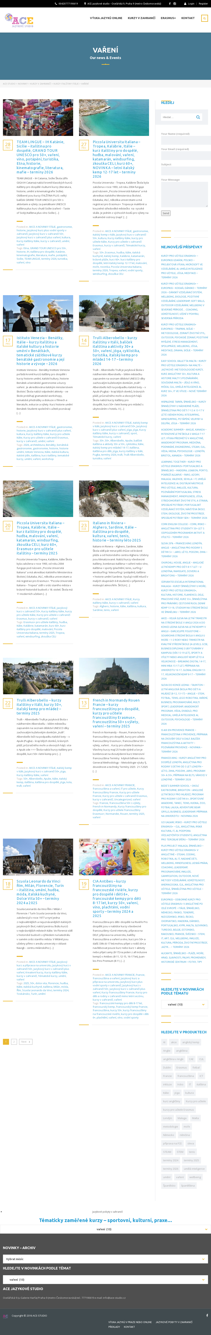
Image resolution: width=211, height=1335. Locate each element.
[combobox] (184, 1004)
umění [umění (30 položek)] (166, 1177)
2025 (26, 983)
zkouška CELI (115, 274)
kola (69, 782)
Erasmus (110, 252)
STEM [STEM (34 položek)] (180, 1152)
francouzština (101, 1010)
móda (64, 986)
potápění (61, 255)
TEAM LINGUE (32, 258)
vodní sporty (135, 270)
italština (35, 455)
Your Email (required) (184, 153)
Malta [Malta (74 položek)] (195, 1118)
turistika (62, 258)
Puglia (96, 454)
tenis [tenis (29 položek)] (192, 1152)
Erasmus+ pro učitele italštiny (41, 622)
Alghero (104, 606)
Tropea (113, 270)
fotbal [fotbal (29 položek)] (196, 1067)
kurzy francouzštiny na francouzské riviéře (119, 1012)
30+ (102, 440)
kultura (66, 237)
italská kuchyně (33, 986)
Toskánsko (23, 994)
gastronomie (64, 226)
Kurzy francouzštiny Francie (118, 992)
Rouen (124, 813)
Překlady (114, 1327)
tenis (107, 610)
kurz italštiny (49, 455)
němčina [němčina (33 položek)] (185, 1135)
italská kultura (60, 452)
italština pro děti (102, 451)
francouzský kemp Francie (131, 1006)
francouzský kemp (104, 1006)
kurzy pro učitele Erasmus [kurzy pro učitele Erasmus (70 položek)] (178, 1109)
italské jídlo (23, 455)
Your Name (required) (184, 138)
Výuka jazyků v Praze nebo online (130, 1322)
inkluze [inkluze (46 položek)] (167, 1084)
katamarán (137, 256)
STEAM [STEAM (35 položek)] (167, 1152)
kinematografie (26, 255)
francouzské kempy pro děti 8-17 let (121, 1003)
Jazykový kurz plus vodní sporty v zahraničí (118, 983)
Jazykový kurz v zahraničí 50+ (46, 234)
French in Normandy (105, 806)
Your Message (184, 192)
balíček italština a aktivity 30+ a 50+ (117, 442)
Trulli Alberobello (134, 454)
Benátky (51, 445)
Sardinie (98, 610)
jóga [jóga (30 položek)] (177, 1093)
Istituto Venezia (34, 452)
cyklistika (131, 444)
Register (203, 4)
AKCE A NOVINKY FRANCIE (120, 785)
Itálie (128, 252)
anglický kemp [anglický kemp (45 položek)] (190, 1042)
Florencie (53, 983)
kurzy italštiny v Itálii (131, 451)
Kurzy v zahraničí (141, 18)
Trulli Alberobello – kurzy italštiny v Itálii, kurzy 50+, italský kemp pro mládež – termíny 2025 (39, 706)
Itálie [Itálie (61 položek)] (166, 1093)
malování (141, 263)
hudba (120, 252)
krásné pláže (100, 259)
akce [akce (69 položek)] (174, 1042)
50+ (102, 252)
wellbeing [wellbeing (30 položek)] (195, 1177)
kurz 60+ (114, 259)
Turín (34, 994)
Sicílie (20, 258)
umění (65, 241)
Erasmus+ (168, 18)
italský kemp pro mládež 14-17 (110, 447)
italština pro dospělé (42, 251)
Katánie (60, 251)
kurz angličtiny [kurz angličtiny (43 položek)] (171, 1101)
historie (21, 230)
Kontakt (188, 18)
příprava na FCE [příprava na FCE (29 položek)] (172, 1143)
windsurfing (100, 274)
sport (134, 433)
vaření (20, 244)
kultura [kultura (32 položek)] (189, 1093)
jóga (129, 429)
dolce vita (41, 983)
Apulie (129, 440)
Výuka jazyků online (106, 18)
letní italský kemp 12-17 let (119, 263)
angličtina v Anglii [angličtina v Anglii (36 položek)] (173, 1059)
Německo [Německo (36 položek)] (168, 1135)
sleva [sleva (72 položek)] (190, 1143)
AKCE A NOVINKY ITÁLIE (42, 226)
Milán (57, 986)
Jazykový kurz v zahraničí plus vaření (39, 237)
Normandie (112, 813)
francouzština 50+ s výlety (124, 803)
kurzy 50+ (116, 1010)
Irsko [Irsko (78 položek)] (180, 1084)
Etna (26, 248)
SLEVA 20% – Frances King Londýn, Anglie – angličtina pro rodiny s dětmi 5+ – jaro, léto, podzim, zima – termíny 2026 (184, 550)
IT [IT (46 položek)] (190, 1084)
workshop (48, 459)
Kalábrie (125, 256)
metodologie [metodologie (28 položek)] (170, 1126)
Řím (19, 990)
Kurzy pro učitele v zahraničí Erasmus (46, 437)
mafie (51, 255)
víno (28, 262)
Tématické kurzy (135, 245)
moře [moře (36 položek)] (187, 1126)
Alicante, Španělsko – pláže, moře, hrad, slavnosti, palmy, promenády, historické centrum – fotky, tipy (183, 957)
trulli (120, 454)
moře (96, 266)
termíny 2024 (60, 990)
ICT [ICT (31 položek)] (201, 1076)
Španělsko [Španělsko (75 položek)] (169, 1185)
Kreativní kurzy (34, 972)
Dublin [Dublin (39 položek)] (167, 1067)
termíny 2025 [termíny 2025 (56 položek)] (191, 1160)
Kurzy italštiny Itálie (28, 241)
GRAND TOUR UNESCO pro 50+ (48, 248)
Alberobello (117, 440)
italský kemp (111, 256)
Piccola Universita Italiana (126, 266)
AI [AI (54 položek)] (164, 1042)
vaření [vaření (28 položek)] (180, 1177)
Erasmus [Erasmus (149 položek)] (181, 1067)
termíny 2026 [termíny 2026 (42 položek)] (170, 1168)
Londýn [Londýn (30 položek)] (167, 1118)
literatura (41, 255)
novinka (105, 266)
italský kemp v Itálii (104, 234)
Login (189, 3)
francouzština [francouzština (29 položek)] (185, 1076)
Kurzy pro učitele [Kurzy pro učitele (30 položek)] (196, 1101)
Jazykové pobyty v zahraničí (174, 1322)
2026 (26, 445)
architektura (37, 445)
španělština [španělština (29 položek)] (188, 1185)
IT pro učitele (128, 788)
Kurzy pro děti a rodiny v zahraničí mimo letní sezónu (120, 994)
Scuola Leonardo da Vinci (37, 990)
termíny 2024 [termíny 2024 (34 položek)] (170, 1160)
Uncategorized (123, 799)
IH (28, 251)
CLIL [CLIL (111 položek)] (201, 1059)
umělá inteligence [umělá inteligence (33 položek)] (194, 1168)
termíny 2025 (47, 632)
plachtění (102, 1017)
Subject (184, 169)
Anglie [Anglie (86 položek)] (166, 1050)
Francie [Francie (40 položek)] (167, 1076)
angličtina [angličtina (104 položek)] (181, 1050)
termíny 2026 (48, 258)
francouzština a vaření (106, 788)
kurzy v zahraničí (51, 241)
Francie (104, 803)
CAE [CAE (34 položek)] (191, 1059)
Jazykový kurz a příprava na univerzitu (42, 963)
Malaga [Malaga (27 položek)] (182, 1118)
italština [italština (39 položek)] (201, 1084)
